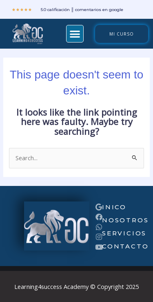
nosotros (125, 220)
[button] (75, 34)
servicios (124, 233)
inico (114, 207)
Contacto (125, 246)
